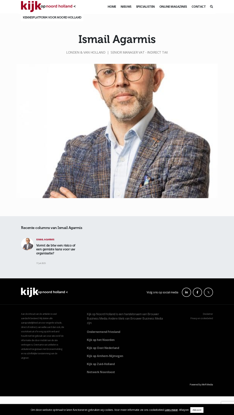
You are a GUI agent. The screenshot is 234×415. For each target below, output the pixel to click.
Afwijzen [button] (184, 410)
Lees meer (171, 410)
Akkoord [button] (197, 410)
